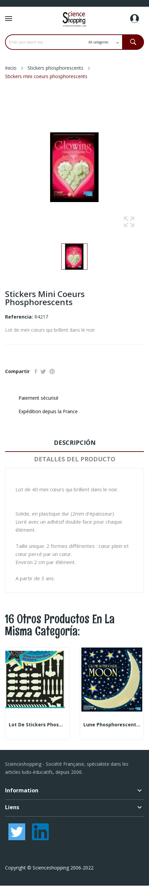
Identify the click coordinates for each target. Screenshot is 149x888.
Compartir (36, 371)
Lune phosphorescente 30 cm (112, 725)
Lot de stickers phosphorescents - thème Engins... (37, 725)
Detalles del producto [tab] (74, 459)
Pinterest (52, 371)
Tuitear (43, 371)
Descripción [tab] (75, 442)
